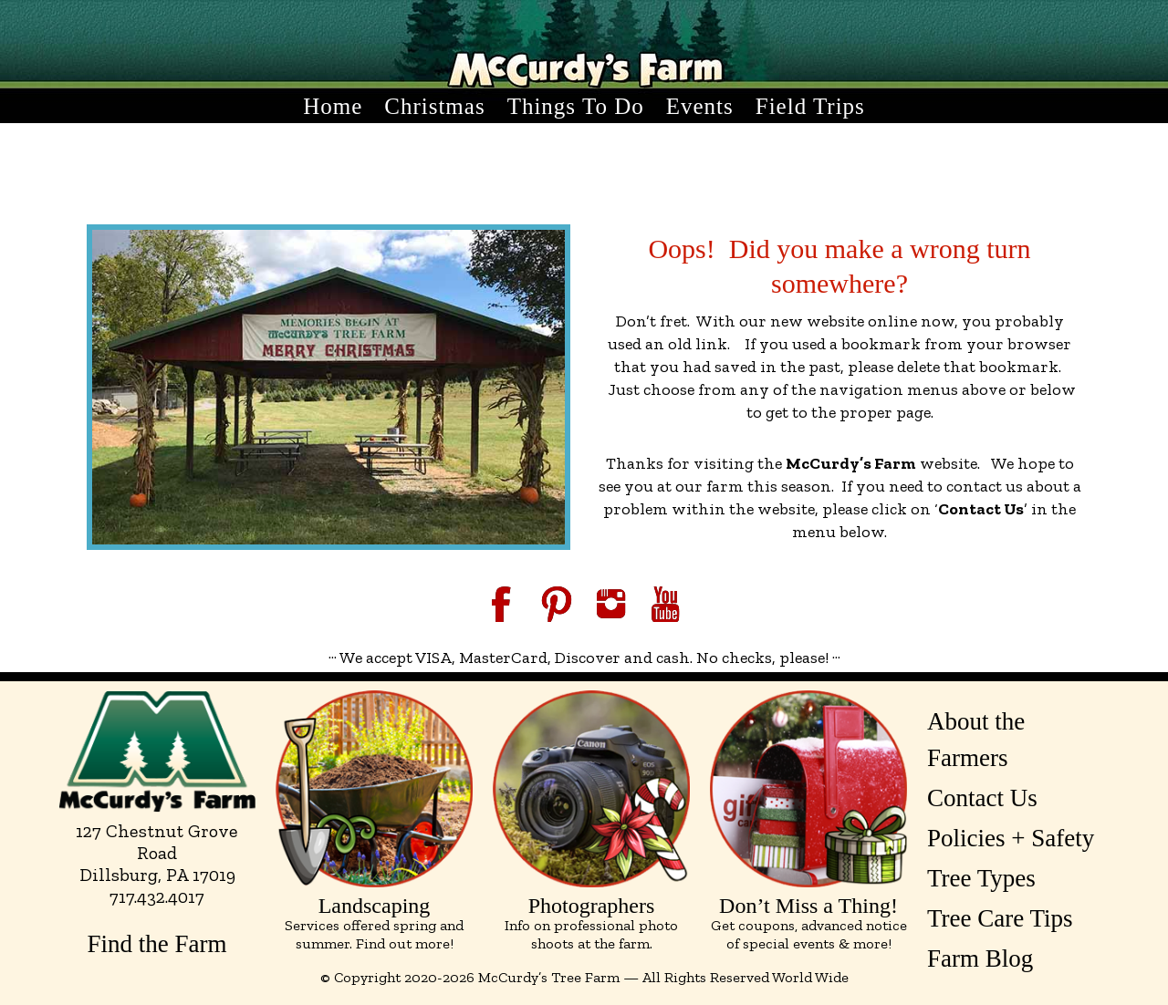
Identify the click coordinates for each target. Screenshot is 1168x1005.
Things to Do (575, 106)
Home (332, 106)
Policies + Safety (1010, 838)
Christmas (434, 106)
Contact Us (982, 798)
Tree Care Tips (1000, 918)
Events (700, 106)
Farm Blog (980, 958)
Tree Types (981, 878)
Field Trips (810, 106)
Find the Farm (157, 944)
